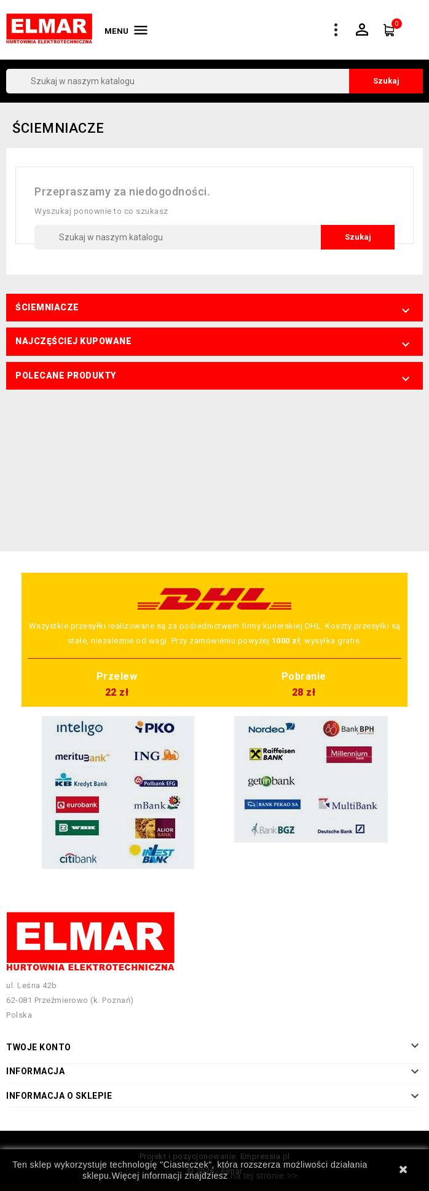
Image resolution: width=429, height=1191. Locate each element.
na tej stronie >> (263, 1176)
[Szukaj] (214, 81)
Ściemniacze (47, 307)
